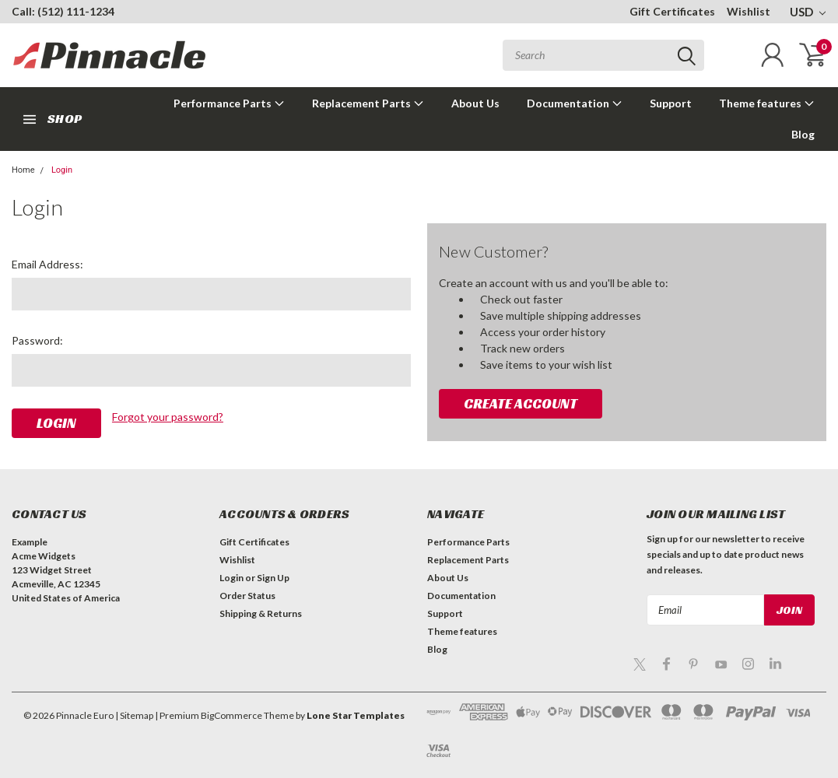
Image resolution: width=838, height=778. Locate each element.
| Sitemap (134, 715)
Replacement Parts (368, 103)
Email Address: (47, 264)
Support (671, 103)
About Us (475, 103)
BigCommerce (231, 715)
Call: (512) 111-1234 (63, 11)
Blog (803, 134)
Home (23, 170)
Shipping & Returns (260, 613)
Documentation (574, 103)
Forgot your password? (167, 416)
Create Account (520, 403)
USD (808, 12)
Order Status (247, 595)
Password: (37, 340)
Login (61, 170)
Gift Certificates (672, 11)
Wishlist (748, 11)
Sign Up (273, 578)
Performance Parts (229, 103)
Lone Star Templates (356, 715)
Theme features (767, 103)
